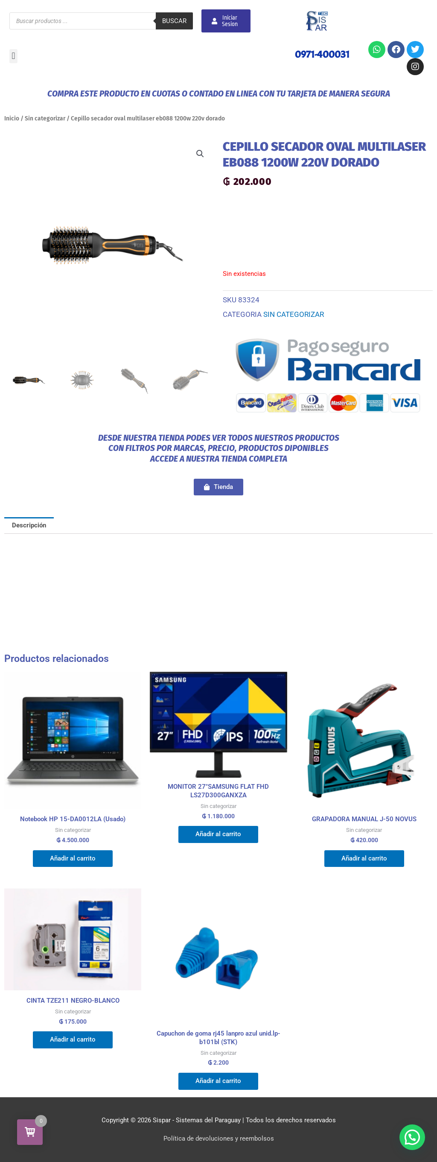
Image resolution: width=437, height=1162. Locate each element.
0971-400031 (322, 54)
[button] (13, 56)
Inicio (11, 118)
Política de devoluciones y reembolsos (218, 1138)
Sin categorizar (45, 118)
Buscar (174, 21)
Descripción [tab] (29, 525)
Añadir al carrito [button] (73, 858)
